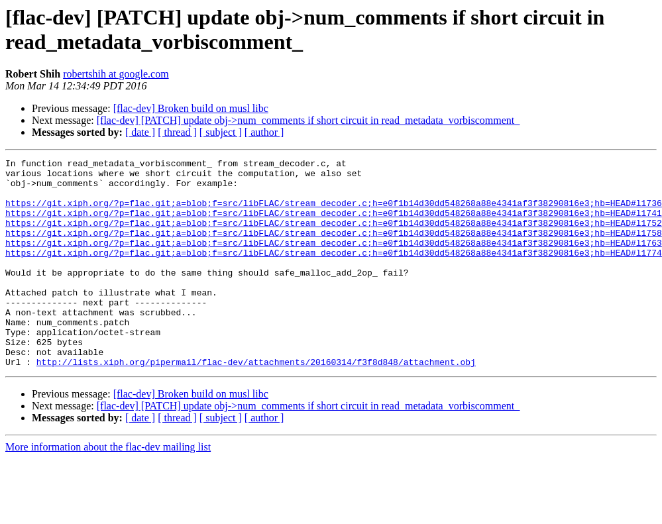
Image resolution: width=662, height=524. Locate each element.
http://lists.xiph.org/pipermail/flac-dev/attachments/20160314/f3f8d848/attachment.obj (256, 403)
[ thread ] (177, 132)
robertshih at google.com (116, 73)
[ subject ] (220, 132)
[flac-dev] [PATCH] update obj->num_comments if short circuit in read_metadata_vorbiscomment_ (308, 120)
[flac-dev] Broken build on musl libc (190, 108)
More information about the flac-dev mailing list (108, 488)
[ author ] (264, 132)
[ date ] (140, 132)
